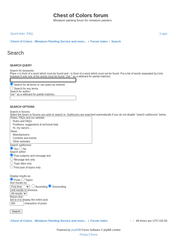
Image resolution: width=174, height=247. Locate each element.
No (23, 149)
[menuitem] (29, 33)
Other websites (51, 141)
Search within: (18, 151)
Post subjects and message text (30, 155)
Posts (15, 180)
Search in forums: (20, 111)
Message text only (22, 159)
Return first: (16, 196)
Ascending (39, 186)
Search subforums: (21, 145)
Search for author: (20, 91)
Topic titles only (20, 163)
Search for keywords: (22, 70)
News (51, 131)
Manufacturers (51, 135)
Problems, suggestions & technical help (51, 124)
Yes (14, 149)
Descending (57, 186)
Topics (27, 180)
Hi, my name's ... (51, 128)
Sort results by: (18, 182)
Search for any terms (24, 88)
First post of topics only (25, 167)
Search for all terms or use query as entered (37, 84)
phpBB (75, 230)
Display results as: (20, 176)
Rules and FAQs (51, 121)
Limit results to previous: (24, 190)
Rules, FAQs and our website (51, 118)
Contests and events (51, 138)
